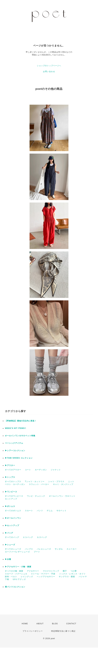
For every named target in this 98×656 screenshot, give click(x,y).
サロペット (61, 511)
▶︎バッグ (9, 533)
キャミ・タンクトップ (63, 484)
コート (28, 470)
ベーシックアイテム (14, 443)
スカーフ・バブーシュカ (16, 574)
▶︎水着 (8, 559)
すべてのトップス (13, 481)
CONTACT (71, 624)
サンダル (59, 549)
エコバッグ (28, 537)
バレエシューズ (44, 549)
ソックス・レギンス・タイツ (72, 574)
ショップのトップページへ (49, 66)
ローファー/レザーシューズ (17, 552)
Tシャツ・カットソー (34, 481)
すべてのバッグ (12, 537)
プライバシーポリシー (33, 631)
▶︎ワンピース (11, 492)
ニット (71, 481)
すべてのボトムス (13, 511)
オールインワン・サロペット (62, 496)
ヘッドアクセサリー (46, 576)
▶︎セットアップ (12, 525)
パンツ (40, 511)
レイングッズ (27, 576)
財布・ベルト (11, 576)
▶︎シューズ (10, 545)
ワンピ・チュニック (36, 496)
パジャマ (83, 576)
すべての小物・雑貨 (14, 571)
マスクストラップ (51, 571)
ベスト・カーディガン (15, 484)
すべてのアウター (13, 470)
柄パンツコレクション (15, 587)
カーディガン (41, 470)
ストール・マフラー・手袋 (43, 574)
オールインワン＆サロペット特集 (20, 436)
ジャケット (56, 470)
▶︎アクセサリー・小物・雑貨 (18, 567)
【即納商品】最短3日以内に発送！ (21, 421)
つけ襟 (74, 571)
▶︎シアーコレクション (15, 450)
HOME (25, 624)
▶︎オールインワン (13, 518)
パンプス (29, 549)
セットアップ (11, 499)
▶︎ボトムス (10, 506)
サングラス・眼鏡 (67, 576)
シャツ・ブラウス (56, 481)
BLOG (55, 624)
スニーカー (72, 549)
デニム (50, 511)
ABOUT (40, 624)
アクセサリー (33, 571)
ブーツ (37, 552)
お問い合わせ (49, 71)
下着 (7, 579)
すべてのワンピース (14, 496)
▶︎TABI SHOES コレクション (19, 458)
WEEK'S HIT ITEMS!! (15, 428)
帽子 (65, 571)
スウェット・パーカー (39, 484)
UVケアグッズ (19, 579)
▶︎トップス (10, 477)
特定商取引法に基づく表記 (63, 631)
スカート (29, 511)
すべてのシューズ (13, 549)
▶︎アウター (10, 465)
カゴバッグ (42, 537)
